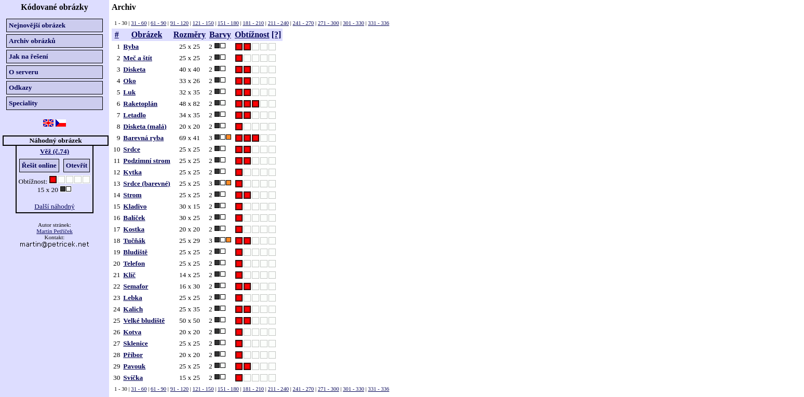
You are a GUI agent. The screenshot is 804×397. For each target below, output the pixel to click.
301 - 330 (353, 23)
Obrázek (147, 34)
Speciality (23, 103)
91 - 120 (179, 23)
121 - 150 (203, 23)
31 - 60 (138, 23)
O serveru (23, 72)
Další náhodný (54, 206)
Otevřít (76, 165)
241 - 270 (303, 23)
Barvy (220, 34)
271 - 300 (328, 23)
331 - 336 (379, 23)
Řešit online (39, 165)
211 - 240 (278, 23)
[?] (277, 34)
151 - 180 (228, 23)
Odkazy (20, 87)
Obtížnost (252, 34)
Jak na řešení (28, 56)
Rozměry (189, 34)
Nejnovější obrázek (37, 25)
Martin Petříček (54, 231)
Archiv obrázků (32, 41)
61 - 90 (158, 23)
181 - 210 (253, 23)
